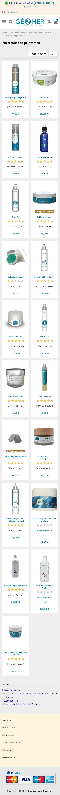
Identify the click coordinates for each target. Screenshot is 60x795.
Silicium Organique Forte (15, 585)
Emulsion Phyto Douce (44, 277)
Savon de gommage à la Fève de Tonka (15, 457)
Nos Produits (12, 690)
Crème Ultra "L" (15, 337)
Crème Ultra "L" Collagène (44, 457)
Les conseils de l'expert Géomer (22, 704)
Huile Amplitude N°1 (44, 157)
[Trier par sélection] (38, 53)
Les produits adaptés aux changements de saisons (29, 695)
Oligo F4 (15, 217)
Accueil (5, 684)
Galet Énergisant (15, 277)
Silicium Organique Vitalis (44, 586)
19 (53, 53)
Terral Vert (44, 97)
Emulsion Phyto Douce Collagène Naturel (15, 520)
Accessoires (11, 700)
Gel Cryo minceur (44, 217)
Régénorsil (44, 337)
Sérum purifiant (15, 157)
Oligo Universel (44, 397)
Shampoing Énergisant (15, 97)
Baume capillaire (15, 397)
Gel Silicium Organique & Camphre (15, 653)
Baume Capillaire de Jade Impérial (44, 520)
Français (10, 12)
